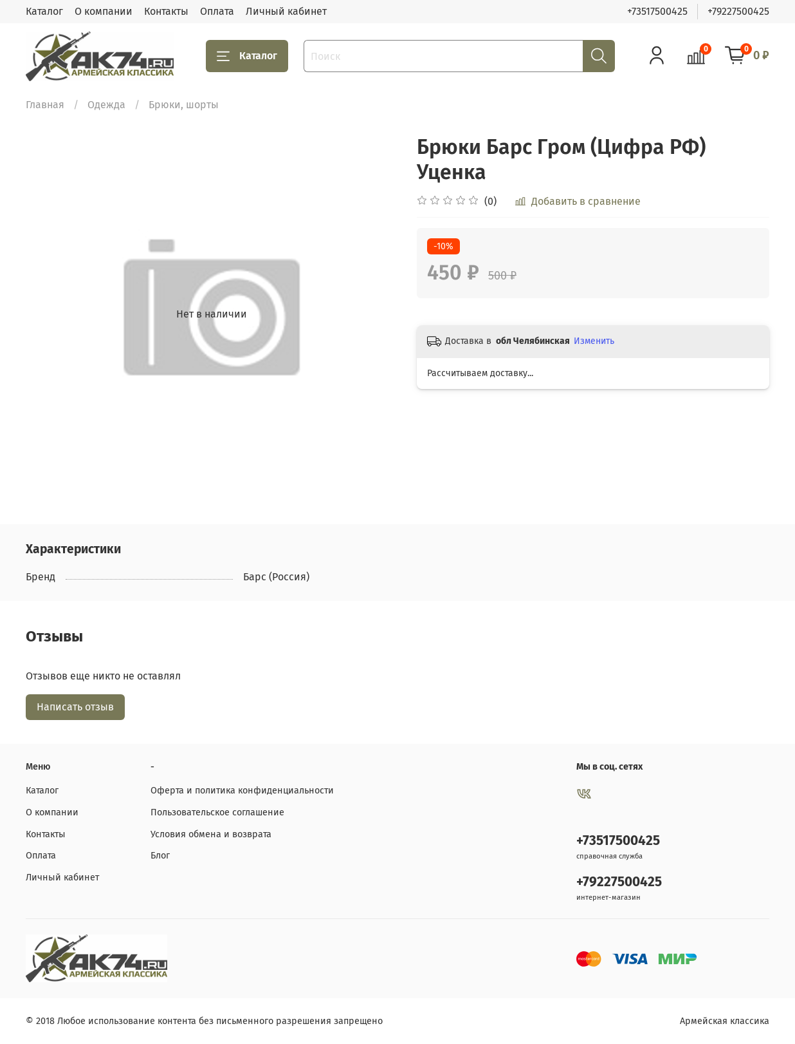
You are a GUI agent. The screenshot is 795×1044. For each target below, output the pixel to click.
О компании (103, 11)
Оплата (217, 11)
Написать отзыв (75, 707)
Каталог (44, 11)
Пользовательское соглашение (217, 812)
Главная (45, 105)
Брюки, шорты (184, 105)
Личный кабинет (286, 11)
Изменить (594, 341)
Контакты (166, 11)
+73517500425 (657, 11)
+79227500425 (738, 11)
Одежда (106, 105)
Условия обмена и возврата (211, 834)
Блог (160, 855)
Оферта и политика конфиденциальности (242, 790)
